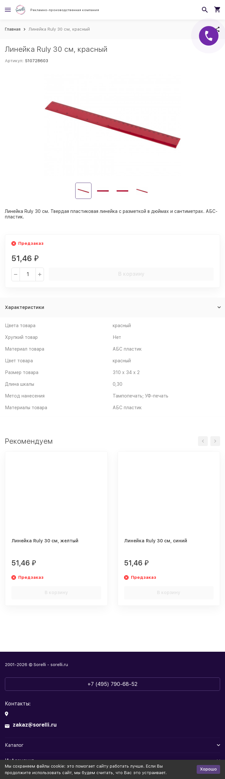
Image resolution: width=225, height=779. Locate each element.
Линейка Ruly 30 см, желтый (44, 540)
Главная (13, 29)
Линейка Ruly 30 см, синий (155, 540)
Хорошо (208, 769)
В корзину (131, 274)
